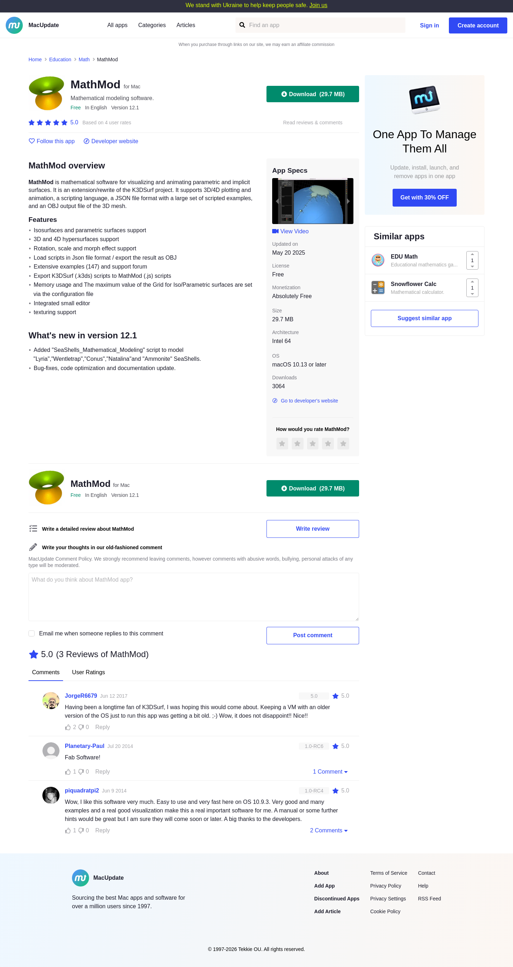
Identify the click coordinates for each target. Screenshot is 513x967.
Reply (102, 727)
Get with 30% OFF (424, 197)
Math (84, 59)
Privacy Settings (388, 898)
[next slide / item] (348, 201)
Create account (478, 25)
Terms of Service (388, 873)
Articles (185, 25)
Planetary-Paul (84, 746)
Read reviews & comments (313, 123)
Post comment (312, 635)
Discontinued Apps (336, 898)
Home (35, 59)
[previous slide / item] (277, 201)
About (321, 873)
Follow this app (51, 141)
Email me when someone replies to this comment (101, 633)
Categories (152, 25)
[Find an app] (241, 25)
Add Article (327, 911)
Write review (313, 528)
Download (312, 94)
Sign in (429, 25)
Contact (426, 873)
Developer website (111, 141)
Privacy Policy (385, 886)
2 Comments (329, 830)
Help (423, 886)
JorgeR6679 (81, 696)
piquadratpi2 (82, 790)
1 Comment (331, 771)
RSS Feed (429, 898)
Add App (324, 886)
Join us (318, 5)
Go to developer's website (305, 400)
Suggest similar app (425, 318)
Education (60, 59)
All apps (117, 25)
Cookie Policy (385, 911)
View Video (290, 231)
